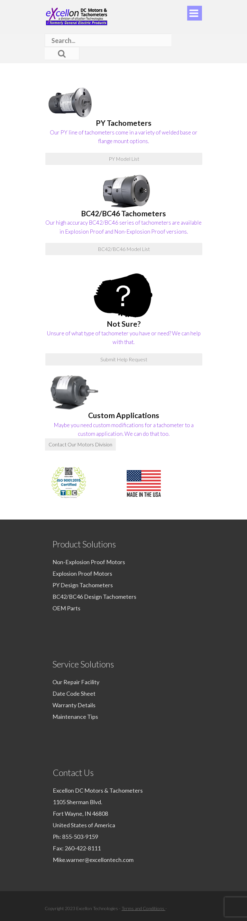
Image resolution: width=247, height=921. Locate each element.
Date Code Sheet (74, 693)
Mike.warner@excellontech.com (93, 859)
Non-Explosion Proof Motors (88, 561)
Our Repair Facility (75, 681)
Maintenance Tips (75, 716)
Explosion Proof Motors (82, 573)
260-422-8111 (83, 848)
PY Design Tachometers (82, 585)
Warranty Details (74, 705)
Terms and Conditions (143, 908)
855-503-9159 (80, 836)
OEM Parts (66, 608)
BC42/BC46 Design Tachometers (94, 596)
